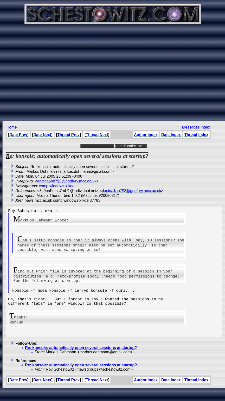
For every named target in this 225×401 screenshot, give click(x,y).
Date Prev (18, 135)
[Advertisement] (111, 71)
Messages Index (196, 127)
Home (11, 127)
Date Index (171, 135)
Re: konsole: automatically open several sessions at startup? (81, 358)
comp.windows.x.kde (57, 186)
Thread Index (196, 135)
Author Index (146, 135)
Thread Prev (68, 135)
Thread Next (97, 135)
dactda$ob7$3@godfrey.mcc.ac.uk (66, 181)
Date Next (42, 135)
